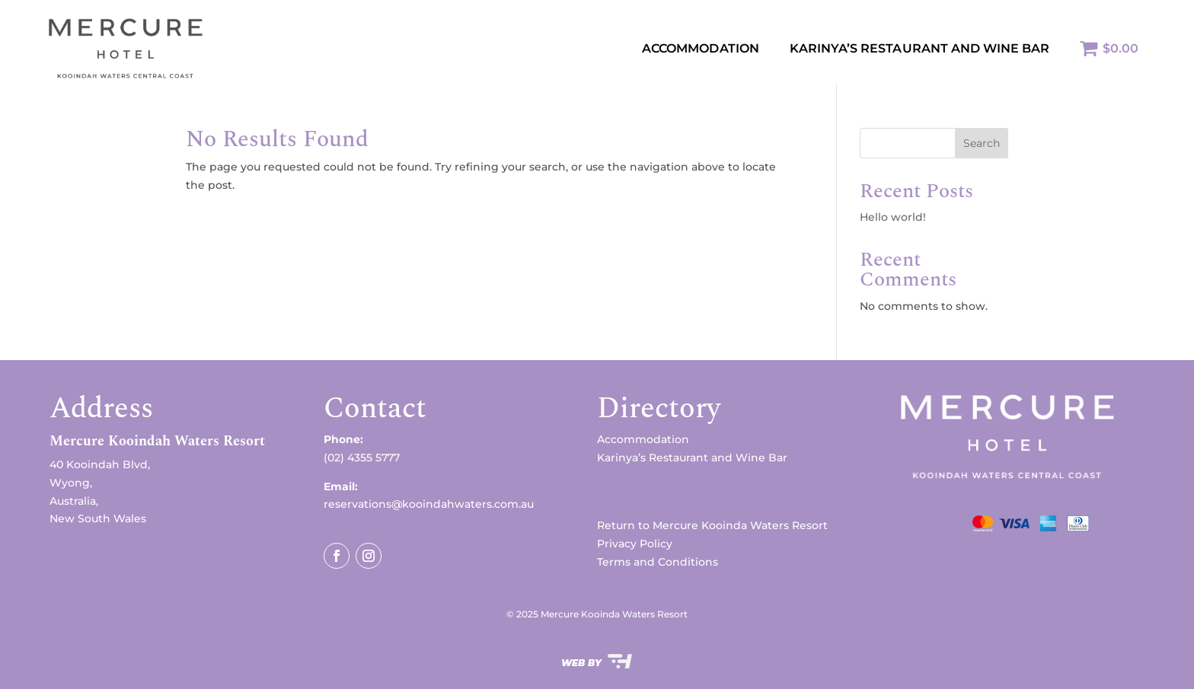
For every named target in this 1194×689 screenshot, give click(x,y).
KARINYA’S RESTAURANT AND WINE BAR (920, 48)
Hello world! (893, 217)
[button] (186, 445)
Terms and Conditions (657, 562)
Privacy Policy (634, 543)
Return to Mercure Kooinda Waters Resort (712, 525)
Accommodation (700, 48)
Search (981, 143)
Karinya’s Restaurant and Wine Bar (692, 457)
